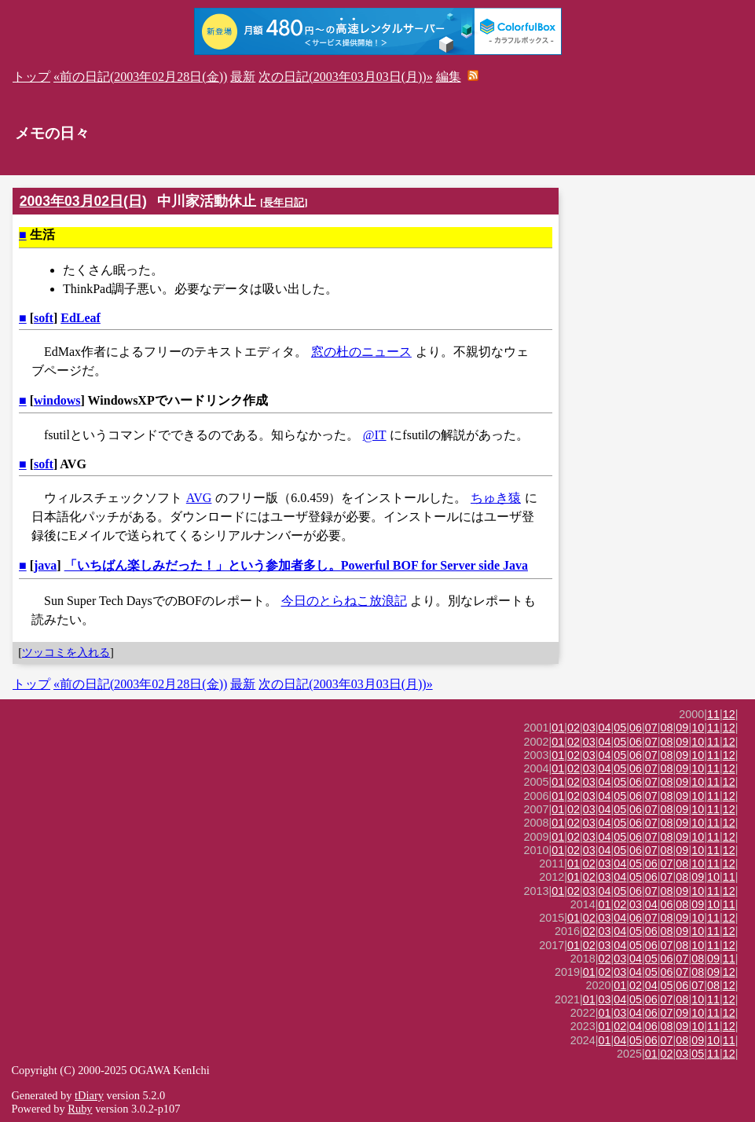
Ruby (80, 1108)
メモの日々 (52, 133)
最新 (242, 76)
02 (573, 727)
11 (713, 714)
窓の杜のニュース (361, 351)
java (45, 565)
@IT (375, 435)
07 (651, 727)
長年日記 (283, 202)
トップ (31, 76)
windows (57, 400)
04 (605, 727)
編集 (448, 76)
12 (729, 714)
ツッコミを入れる (66, 652)
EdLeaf (80, 317)
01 (558, 727)
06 (635, 727)
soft (43, 317)
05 (620, 727)
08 (667, 727)
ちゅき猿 (496, 497)
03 (589, 727)
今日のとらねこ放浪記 (344, 600)
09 (682, 727)
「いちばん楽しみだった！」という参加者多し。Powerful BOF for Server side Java (296, 565)
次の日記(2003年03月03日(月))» (345, 76)
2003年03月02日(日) (83, 201)
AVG (199, 497)
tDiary (89, 1095)
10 (697, 727)
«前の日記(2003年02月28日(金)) (140, 76)
